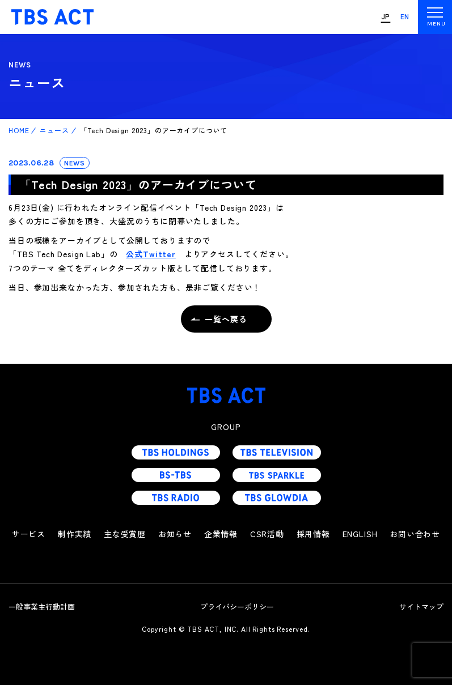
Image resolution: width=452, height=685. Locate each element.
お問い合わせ (415, 533)
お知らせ (175, 533)
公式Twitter (151, 253)
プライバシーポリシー (237, 606)
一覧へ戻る (226, 319)
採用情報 (313, 533)
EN (404, 16)
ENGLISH (360, 533)
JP (386, 16)
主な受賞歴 (125, 533)
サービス (28, 533)
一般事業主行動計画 (42, 606)
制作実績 (74, 533)
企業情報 (221, 533)
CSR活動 (267, 533)
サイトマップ (421, 606)
